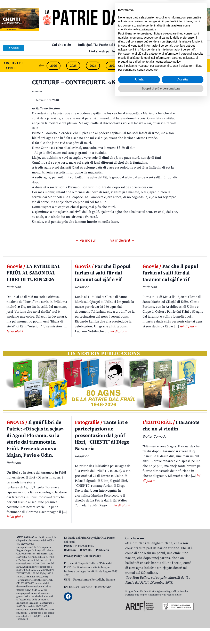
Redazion (70, 550)
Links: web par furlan (105, 51)
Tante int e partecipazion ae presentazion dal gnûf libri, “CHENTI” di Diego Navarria (102, 435)
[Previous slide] (41, 65)
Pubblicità (102, 550)
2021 (152, 66)
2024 (93, 66)
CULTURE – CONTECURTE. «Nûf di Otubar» (92, 82)
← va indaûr (86, 240)
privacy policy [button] (171, 593)
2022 (132, 66)
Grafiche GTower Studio (96, 587)
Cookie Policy (92, 556)
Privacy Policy (73, 556)
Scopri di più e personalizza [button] (161, 619)
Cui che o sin (61, 45)
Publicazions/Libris (143, 45)
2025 (73, 66)
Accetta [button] (182, 611)
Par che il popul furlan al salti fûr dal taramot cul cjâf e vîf (103, 273)
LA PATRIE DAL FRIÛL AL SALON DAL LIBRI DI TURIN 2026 (33, 273)
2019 (191, 66)
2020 (171, 66)
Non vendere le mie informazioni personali (167, 581)
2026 (53, 66)
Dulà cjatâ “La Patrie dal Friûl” (100, 45)
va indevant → (122, 240)
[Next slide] (203, 65)
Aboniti (13, 48)
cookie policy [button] (147, 560)
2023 (112, 66)
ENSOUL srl (71, 587)
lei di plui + (15, 331)
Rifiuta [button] (139, 611)
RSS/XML (86, 550)
